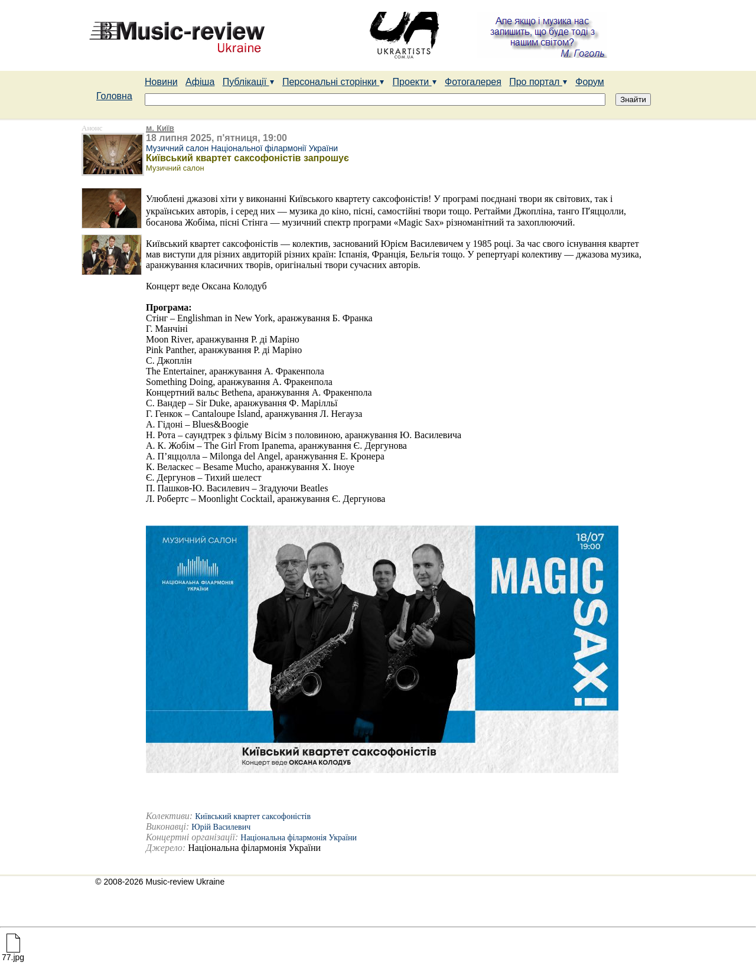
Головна (114, 96)
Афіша (199, 82)
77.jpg (13, 953)
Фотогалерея (473, 82)
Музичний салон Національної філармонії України (242, 148)
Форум (589, 82)
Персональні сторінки (333, 82)
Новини (161, 82)
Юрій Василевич (220, 827)
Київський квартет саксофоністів (253, 816)
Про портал (538, 82)
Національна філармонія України (298, 837)
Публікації (249, 82)
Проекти (415, 82)
